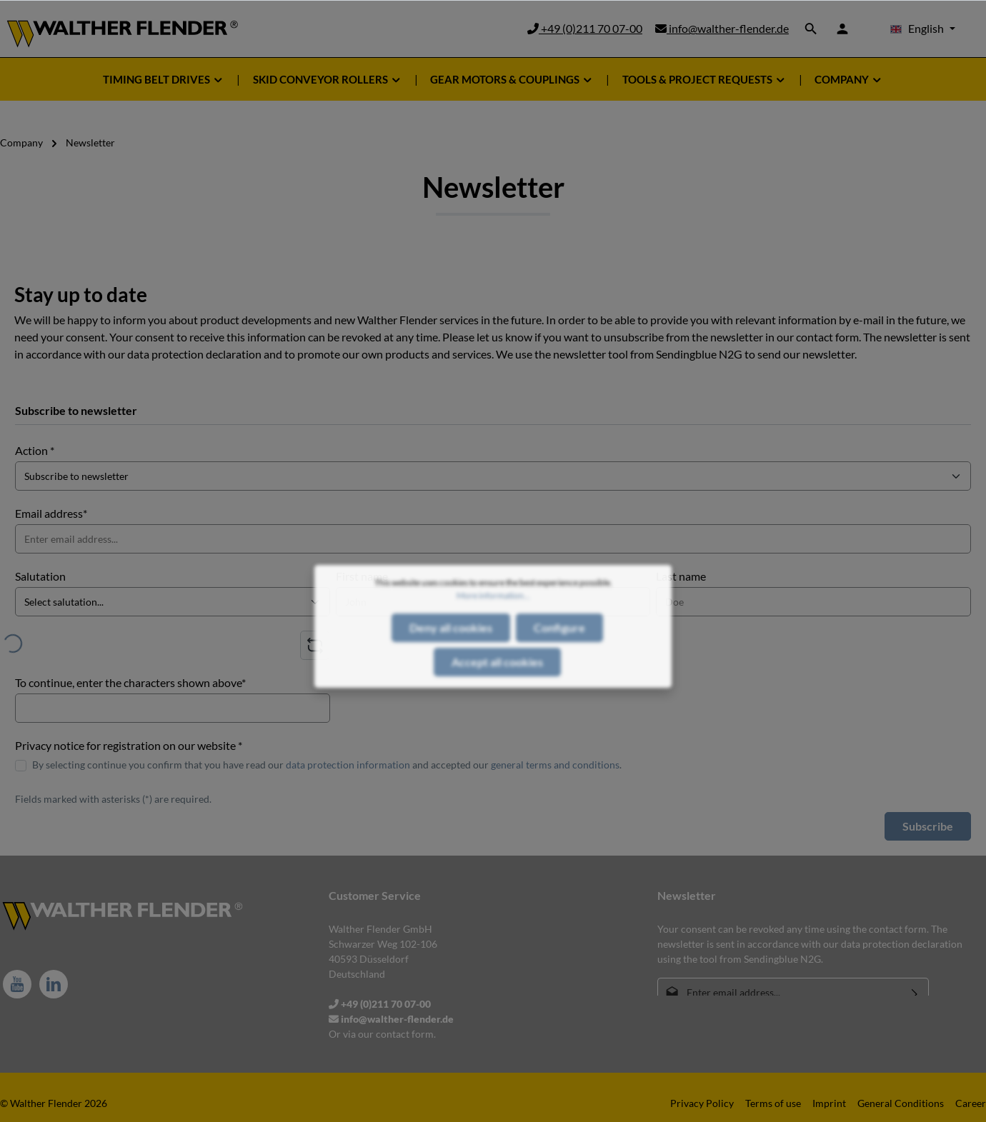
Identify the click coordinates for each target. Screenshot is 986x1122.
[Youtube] (17, 984)
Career (970, 1103)
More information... (493, 628)
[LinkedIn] (53, 984)
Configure (559, 660)
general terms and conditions (555, 764)
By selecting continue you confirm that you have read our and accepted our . (327, 764)
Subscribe (927, 826)
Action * (34, 450)
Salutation (40, 576)
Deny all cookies (450, 660)
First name (362, 576)
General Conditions (900, 1103)
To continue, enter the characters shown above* (130, 682)
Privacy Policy (702, 1103)
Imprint (829, 1103)
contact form (405, 1034)
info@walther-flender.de (722, 28)
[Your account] (842, 28)
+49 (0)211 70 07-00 (584, 28)
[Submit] (915, 992)
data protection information (348, 764)
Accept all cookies (497, 694)
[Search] (811, 28)
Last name (681, 576)
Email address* (51, 513)
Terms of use (773, 1103)
